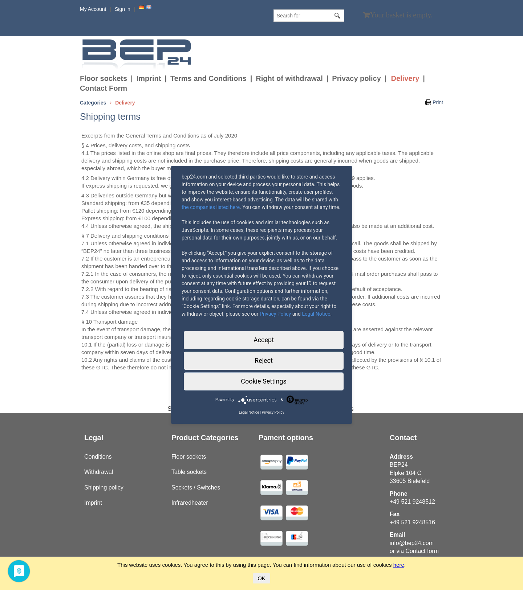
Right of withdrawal (289, 78)
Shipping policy (103, 487)
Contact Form (103, 88)
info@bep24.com (412, 543)
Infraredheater (189, 503)
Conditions (98, 457)
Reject (264, 360)
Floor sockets (103, 78)
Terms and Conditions (208, 78)
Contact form (422, 551)
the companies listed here (211, 207)
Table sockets (189, 472)
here (398, 565)
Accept (264, 340)
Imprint (149, 78)
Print (438, 102)
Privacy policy (356, 78)
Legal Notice (316, 314)
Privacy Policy (275, 314)
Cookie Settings (263, 381)
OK (261, 578)
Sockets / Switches (195, 487)
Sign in (122, 9)
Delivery (405, 78)
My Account (93, 9)
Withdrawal (98, 472)
